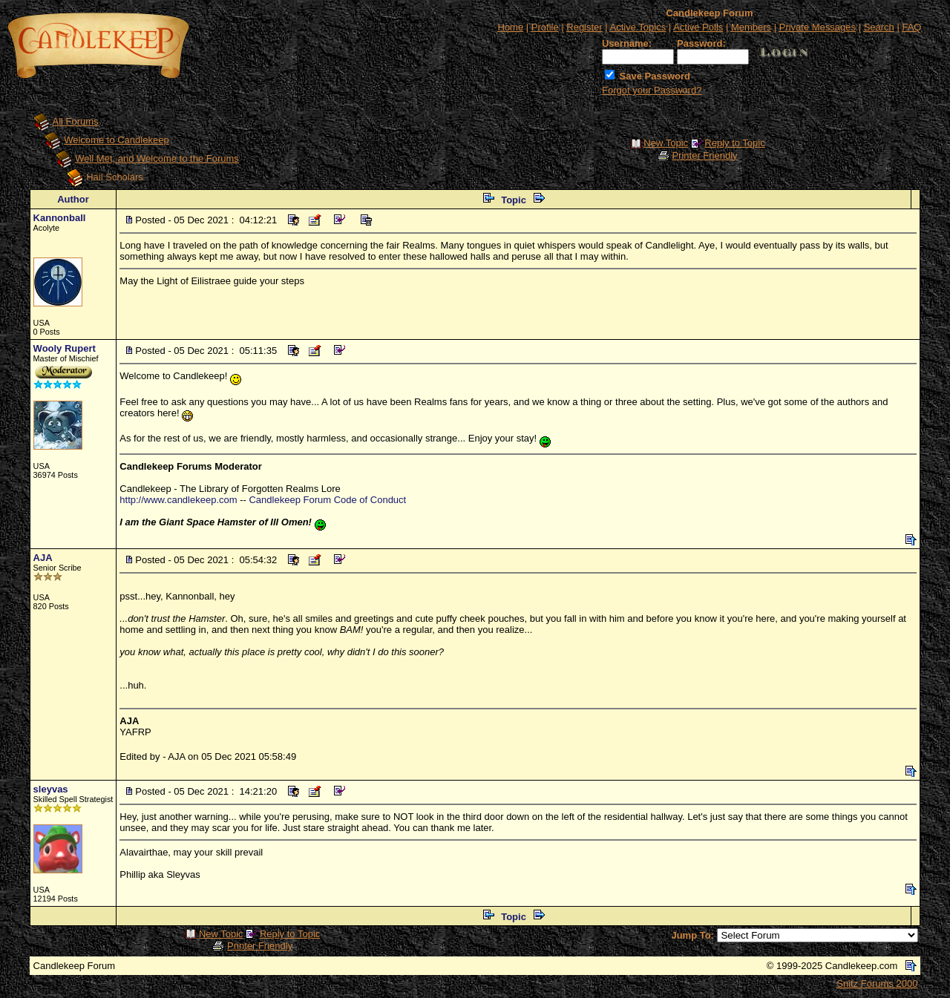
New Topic (665, 142)
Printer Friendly (704, 155)
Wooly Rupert (64, 348)
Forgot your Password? (651, 90)
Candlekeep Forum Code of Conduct (327, 499)
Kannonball (59, 217)
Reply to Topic (734, 142)
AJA (43, 557)
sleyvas (50, 789)
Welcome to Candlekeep (116, 139)
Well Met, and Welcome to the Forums (157, 158)
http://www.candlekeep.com (178, 499)
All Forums (76, 121)
